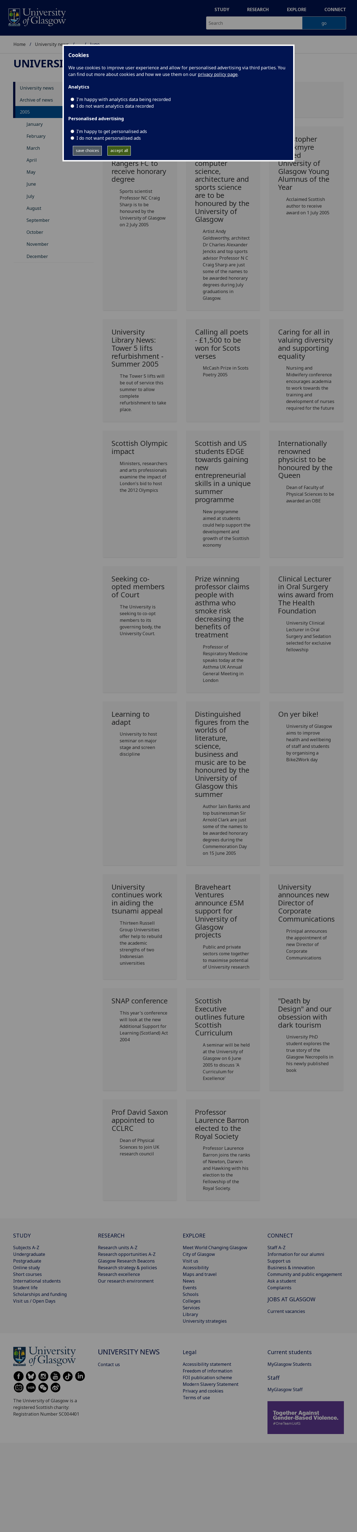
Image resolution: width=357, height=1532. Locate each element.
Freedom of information (207, 1371)
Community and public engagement (304, 1274)
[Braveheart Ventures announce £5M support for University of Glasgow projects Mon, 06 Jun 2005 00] (223, 929)
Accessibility (196, 1268)
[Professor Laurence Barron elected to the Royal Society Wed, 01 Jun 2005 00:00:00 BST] (223, 1152)
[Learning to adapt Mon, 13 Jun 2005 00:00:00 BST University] (140, 736)
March (33, 148)
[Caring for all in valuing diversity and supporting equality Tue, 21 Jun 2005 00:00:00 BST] (306, 372)
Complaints (279, 1288)
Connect (335, 9)
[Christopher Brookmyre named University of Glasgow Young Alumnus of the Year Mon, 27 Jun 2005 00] (306, 177)
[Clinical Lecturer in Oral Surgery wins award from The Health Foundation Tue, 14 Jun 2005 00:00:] (306, 616)
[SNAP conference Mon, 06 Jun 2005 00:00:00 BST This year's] (140, 1022)
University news (52, 44)
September (38, 220)
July (30, 196)
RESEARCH (111, 1235)
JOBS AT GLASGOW (291, 1299)
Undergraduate (29, 1254)
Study (221, 9)
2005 (25, 112)
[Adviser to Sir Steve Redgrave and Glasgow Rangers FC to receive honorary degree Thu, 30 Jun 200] (140, 183)
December (37, 256)
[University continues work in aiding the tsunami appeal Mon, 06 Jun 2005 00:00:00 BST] (140, 927)
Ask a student (281, 1281)
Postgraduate (27, 1261)
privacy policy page (218, 74)
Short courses (27, 1274)
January (34, 124)
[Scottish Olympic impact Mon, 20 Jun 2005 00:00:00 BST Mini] (140, 469)
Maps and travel (200, 1274)
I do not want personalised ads (108, 138)
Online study (26, 1268)
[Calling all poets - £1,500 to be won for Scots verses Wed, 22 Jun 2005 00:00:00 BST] (223, 355)
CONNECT (280, 1235)
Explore (296, 9)
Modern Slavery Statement (210, 1384)
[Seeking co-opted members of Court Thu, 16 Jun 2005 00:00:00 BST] (140, 608)
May (30, 172)
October (34, 232)
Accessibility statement (207, 1364)
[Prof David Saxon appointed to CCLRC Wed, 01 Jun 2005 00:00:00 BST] (140, 1134)
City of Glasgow (199, 1254)
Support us (279, 1261)
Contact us (109, 1364)
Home (19, 44)
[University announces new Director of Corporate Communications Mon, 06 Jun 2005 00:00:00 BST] (306, 924)
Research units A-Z (118, 1247)
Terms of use (196, 1397)
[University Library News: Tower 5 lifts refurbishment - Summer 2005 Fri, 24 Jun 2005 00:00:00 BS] (140, 372)
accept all (119, 150)
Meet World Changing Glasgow (215, 1247)
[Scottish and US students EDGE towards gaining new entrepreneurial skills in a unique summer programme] (223, 496)
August (33, 208)
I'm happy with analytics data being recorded (123, 99)
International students (37, 1281)
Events (190, 1288)
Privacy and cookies (203, 1391)
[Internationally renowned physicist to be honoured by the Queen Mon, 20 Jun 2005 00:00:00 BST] (306, 474)
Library (190, 1314)
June (31, 184)
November (37, 244)
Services (191, 1308)
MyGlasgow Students (289, 1364)
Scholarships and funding (40, 1294)
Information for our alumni (295, 1254)
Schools (191, 1294)
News (189, 1281)
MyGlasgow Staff (285, 1389)
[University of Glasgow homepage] (36, 16)
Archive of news (36, 100)
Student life (25, 1288)
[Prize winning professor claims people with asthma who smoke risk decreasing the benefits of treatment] (223, 631)
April (31, 160)
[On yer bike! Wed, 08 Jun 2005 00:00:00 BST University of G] (306, 738)
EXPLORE (194, 1235)
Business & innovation (291, 1268)
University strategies (205, 1321)
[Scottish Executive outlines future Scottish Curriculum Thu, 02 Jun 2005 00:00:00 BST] (223, 1041)
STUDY (22, 1235)
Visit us (190, 1261)
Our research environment (126, 1281)
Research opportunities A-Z (127, 1254)
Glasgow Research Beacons (126, 1261)
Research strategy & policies (127, 1268)
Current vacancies (286, 1311)
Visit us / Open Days (34, 1301)
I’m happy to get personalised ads (111, 131)
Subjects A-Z (26, 1247)
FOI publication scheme (207, 1377)
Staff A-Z (276, 1247)
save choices (87, 150)
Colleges (192, 1301)
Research (258, 9)
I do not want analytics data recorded (115, 106)
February (35, 136)
